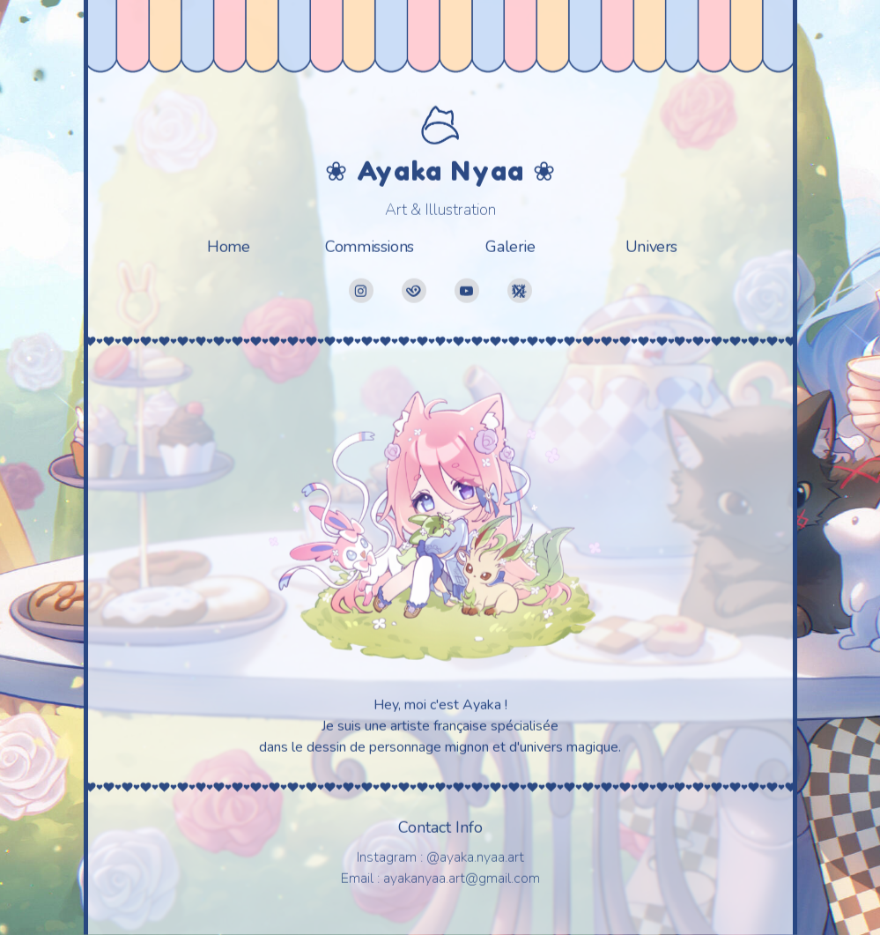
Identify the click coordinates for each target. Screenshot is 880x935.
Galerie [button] (510, 245)
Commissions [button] (369, 245)
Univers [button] (651, 245)
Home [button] (228, 245)
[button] (361, 289)
